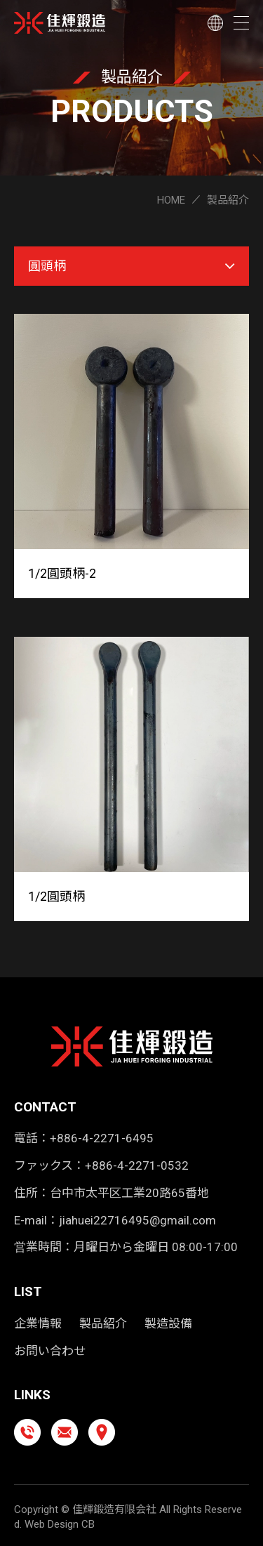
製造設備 (168, 1323)
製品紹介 (103, 1323)
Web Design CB (60, 1524)
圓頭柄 (131, 266)
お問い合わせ (50, 1351)
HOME (171, 200)
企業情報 (38, 1323)
